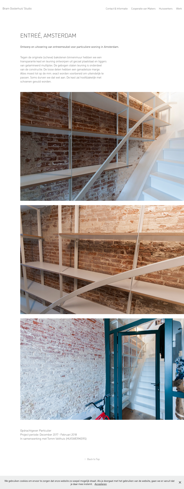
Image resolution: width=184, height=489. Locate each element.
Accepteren (101, 484)
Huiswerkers (165, 8)
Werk (179, 8)
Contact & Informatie (117, 8)
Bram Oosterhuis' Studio (17, 8)
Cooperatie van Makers (143, 8)
